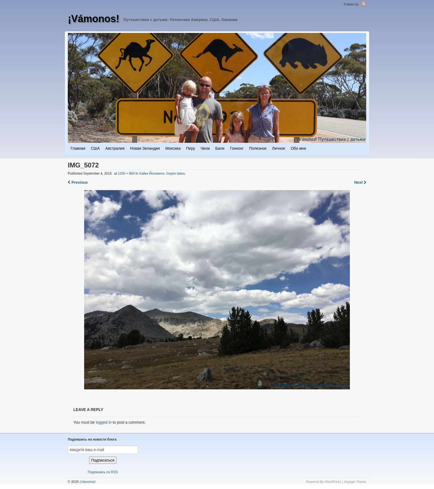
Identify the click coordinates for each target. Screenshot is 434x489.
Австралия (115, 148)
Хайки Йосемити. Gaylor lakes (162, 173)
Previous (78, 182)
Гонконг (237, 148)
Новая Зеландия (145, 148)
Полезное (258, 148)
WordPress (333, 482)
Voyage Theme (355, 482)
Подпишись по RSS (103, 472)
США (95, 148)
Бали (219, 148)
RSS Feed (363, 3)
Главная (78, 148)
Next (360, 182)
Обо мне (298, 148)
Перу (190, 148)
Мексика (172, 148)
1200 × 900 (126, 173)
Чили (205, 148)
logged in (104, 422)
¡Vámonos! (93, 18)
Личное (278, 148)
